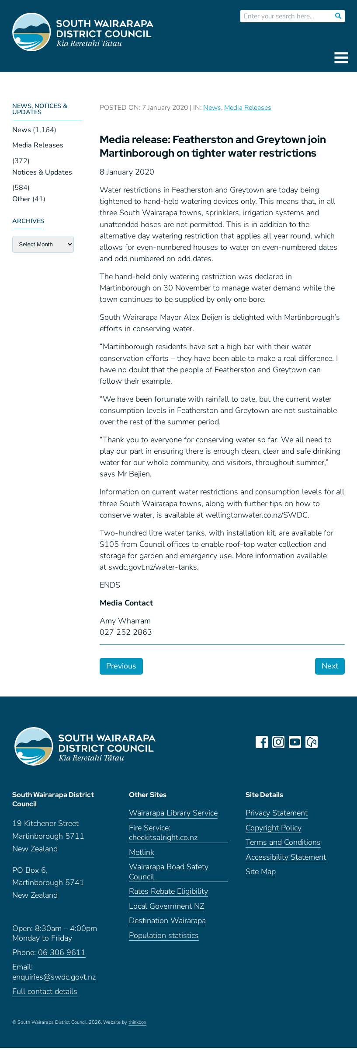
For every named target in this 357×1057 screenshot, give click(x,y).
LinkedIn (330, 742)
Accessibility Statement (286, 866)
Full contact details (44, 1001)
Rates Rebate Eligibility (168, 901)
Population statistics (164, 944)
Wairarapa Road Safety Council (168, 881)
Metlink (141, 861)
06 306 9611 (62, 962)
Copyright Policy (274, 837)
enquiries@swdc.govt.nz (54, 986)
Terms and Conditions (283, 852)
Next (330, 666)
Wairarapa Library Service (173, 822)
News (21, 130)
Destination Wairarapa (167, 930)
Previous (121, 666)
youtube (297, 742)
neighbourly (313, 742)
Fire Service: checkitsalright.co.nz (163, 842)
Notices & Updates (42, 172)
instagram (280, 742)
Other (21, 199)
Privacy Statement (277, 822)
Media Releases (37, 145)
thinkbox (137, 1032)
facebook (263, 742)
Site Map (261, 881)
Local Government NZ (166, 915)
